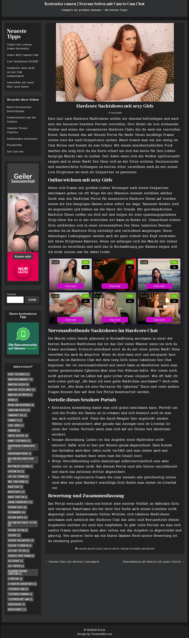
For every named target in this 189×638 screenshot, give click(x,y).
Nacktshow (111, 548)
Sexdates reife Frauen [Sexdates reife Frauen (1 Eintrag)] (21, 556)
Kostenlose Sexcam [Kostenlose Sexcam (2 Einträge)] (20, 466)
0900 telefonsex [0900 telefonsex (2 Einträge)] (18, 374)
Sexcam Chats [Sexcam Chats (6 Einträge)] (17, 507)
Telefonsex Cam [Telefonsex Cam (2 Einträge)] (18, 589)
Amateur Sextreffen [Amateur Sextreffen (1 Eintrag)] (20, 395)
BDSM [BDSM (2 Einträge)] (12, 400)
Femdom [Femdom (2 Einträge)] (14, 430)
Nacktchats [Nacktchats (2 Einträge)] (16, 492)
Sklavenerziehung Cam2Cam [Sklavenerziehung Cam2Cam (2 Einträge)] (17, 572)
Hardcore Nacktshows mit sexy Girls (115, 106)
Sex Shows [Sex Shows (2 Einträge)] (15, 561)
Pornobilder (14, 145)
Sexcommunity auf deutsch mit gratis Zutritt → (153, 562)
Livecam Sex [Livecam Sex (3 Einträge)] (16, 471)
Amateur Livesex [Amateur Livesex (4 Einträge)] (18, 384)
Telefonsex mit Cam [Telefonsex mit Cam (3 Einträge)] (20, 599)
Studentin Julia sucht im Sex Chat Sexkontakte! (21, 72)
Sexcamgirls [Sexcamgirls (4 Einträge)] (16, 512)
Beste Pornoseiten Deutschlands (19, 109)
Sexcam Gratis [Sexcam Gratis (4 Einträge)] (17, 517)
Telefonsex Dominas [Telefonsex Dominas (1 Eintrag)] (20, 594)
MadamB (116, 113)
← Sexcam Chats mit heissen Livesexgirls (72, 562)
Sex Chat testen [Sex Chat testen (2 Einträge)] (18, 550)
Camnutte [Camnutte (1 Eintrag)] (15, 420)
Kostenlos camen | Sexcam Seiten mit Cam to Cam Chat (95, 3)
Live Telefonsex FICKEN (22, 62)
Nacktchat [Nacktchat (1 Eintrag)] (15, 487)
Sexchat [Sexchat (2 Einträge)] (14, 535)
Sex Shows (147, 548)
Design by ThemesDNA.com (94, 634)
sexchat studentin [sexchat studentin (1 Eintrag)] (19, 545)
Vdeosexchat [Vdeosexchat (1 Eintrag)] (16, 604)
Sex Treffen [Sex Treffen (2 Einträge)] (16, 566)
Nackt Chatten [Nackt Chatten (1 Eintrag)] (17, 497)
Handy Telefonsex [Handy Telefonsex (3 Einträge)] (19, 441)
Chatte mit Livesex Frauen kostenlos (19, 47)
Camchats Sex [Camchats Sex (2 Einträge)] (17, 415)
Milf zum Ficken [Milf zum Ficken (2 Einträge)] (18, 481)
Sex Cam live (15, 152)
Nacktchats (95, 548)
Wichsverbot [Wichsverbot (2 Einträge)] (17, 609)
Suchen (11, 294)
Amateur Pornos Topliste (17, 130)
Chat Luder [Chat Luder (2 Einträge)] (15, 425)
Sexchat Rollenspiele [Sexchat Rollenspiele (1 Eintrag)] (21, 540)
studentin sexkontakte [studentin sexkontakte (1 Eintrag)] (22, 584)
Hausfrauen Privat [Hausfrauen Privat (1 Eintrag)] (19, 453)
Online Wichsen (130, 548)
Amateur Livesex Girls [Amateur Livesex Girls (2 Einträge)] (21, 389)
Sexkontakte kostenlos (22, 139)
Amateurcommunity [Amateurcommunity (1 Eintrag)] (20, 379)
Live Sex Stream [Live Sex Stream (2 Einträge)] (18, 476)
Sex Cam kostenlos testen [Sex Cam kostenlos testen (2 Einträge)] (22, 523)
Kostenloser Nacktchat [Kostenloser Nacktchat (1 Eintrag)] (21, 460)
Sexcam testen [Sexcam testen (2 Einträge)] (18, 530)
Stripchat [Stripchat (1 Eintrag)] (15, 579)
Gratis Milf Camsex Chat (23, 55)
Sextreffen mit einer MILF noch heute (20, 85)
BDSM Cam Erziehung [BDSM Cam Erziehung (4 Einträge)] (21, 405)
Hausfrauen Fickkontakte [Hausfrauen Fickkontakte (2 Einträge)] (21, 447)
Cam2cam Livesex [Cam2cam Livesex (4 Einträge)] (19, 410)
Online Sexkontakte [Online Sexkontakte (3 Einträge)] (20, 502)
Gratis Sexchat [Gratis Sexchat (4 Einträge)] (18, 435)
